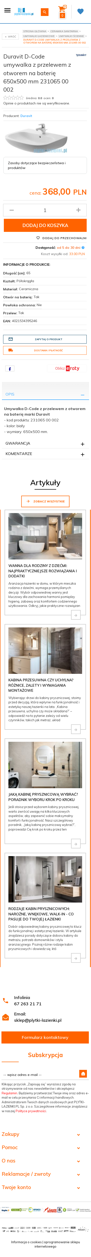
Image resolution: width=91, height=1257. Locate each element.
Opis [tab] (10, 394)
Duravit (26, 116)
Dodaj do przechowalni (61, 238)
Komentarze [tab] (19, 453)
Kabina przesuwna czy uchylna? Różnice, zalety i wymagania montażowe (40, 685)
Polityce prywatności (31, 1111)
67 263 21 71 (28, 1004)
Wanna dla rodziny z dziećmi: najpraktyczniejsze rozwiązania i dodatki (42, 570)
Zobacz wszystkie (45, 501)
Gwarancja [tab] (18, 443)
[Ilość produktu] (45, 210)
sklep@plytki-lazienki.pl (37, 1020)
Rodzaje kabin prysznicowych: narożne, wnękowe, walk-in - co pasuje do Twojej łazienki (41, 913)
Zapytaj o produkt (35, 339)
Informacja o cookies (26, 1242)
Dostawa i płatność (35, 350)
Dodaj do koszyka (45, 225)
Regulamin (9, 1093)
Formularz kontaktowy (45, 1037)
